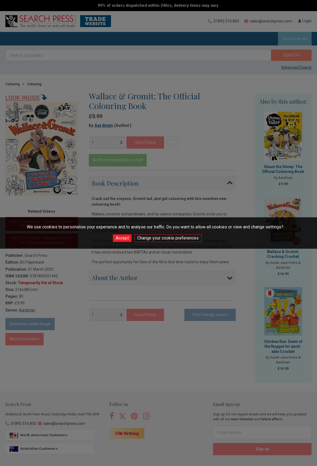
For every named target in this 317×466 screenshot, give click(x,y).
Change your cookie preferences (168, 238)
